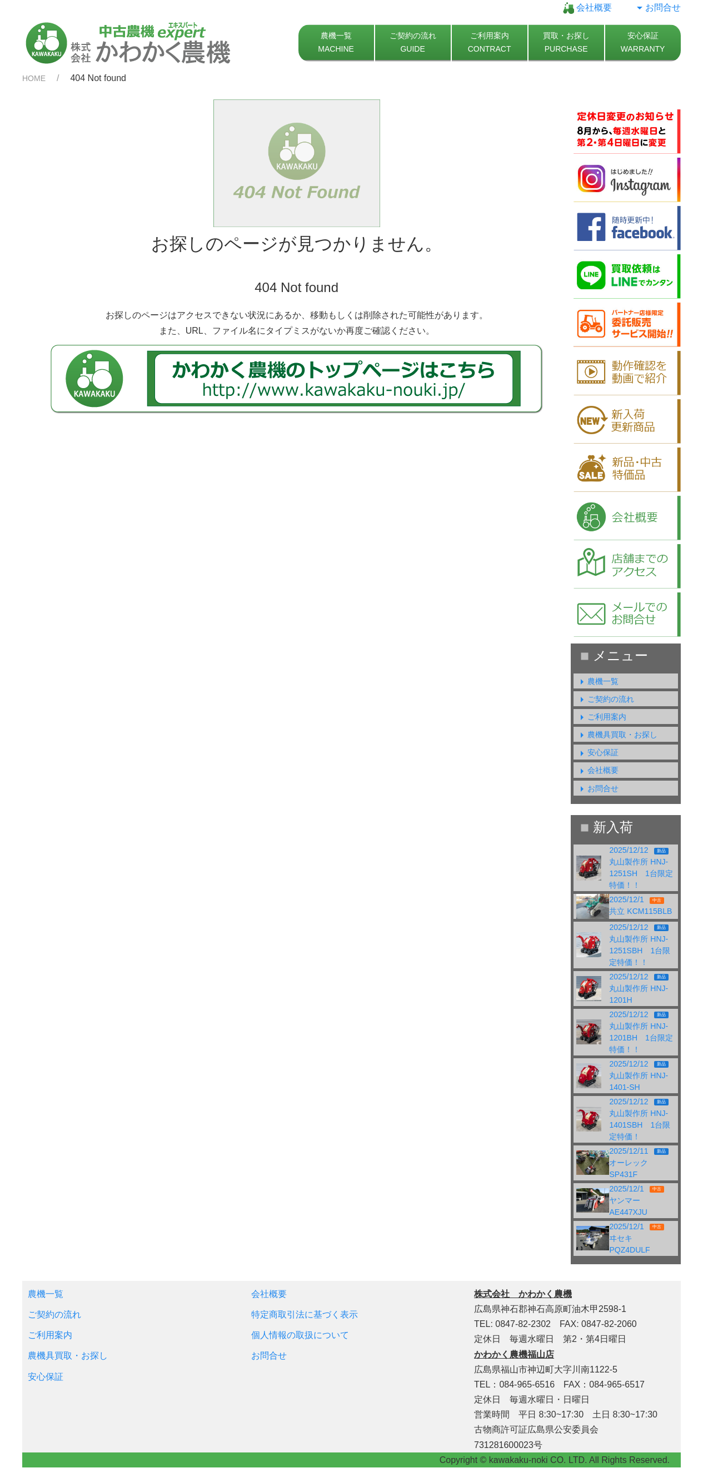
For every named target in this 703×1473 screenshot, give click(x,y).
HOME (34, 78)
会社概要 (587, 7)
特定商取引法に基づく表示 (304, 1314)
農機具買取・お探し (616, 734)
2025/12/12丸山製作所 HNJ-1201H (638, 988)
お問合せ (657, 7)
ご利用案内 (601, 716)
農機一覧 (597, 681)
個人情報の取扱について (300, 1335)
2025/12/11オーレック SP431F (638, 1163)
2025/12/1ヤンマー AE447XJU (636, 1200)
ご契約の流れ (605, 699)
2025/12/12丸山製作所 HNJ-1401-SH (638, 1075)
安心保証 (597, 752)
